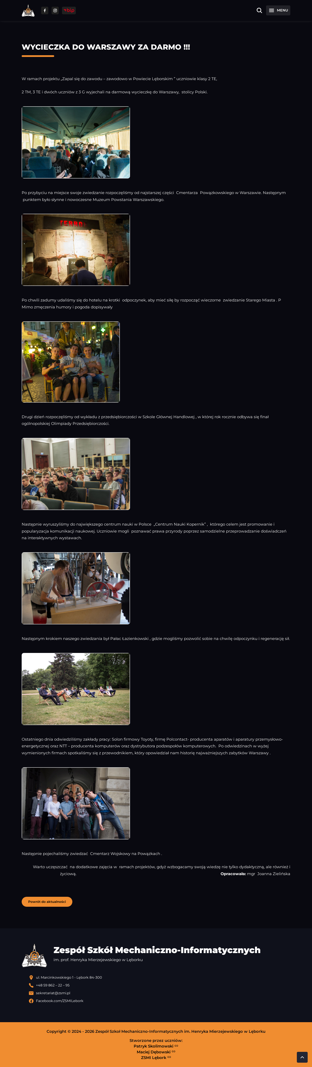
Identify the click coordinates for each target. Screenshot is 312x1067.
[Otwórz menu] (278, 10)
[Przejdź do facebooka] (44, 10)
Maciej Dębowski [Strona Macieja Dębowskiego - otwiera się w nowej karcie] (156, 1051)
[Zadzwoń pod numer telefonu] (159, 985)
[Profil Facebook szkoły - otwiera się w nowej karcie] (159, 1001)
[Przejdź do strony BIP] (69, 10)
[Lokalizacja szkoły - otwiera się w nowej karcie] (159, 977)
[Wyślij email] (159, 993)
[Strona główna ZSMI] (28, 10)
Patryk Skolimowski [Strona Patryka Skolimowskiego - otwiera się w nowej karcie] (156, 1046)
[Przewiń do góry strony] (302, 1057)
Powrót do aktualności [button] (47, 902)
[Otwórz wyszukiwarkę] (259, 10)
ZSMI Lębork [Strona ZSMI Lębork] (156, 1057)
